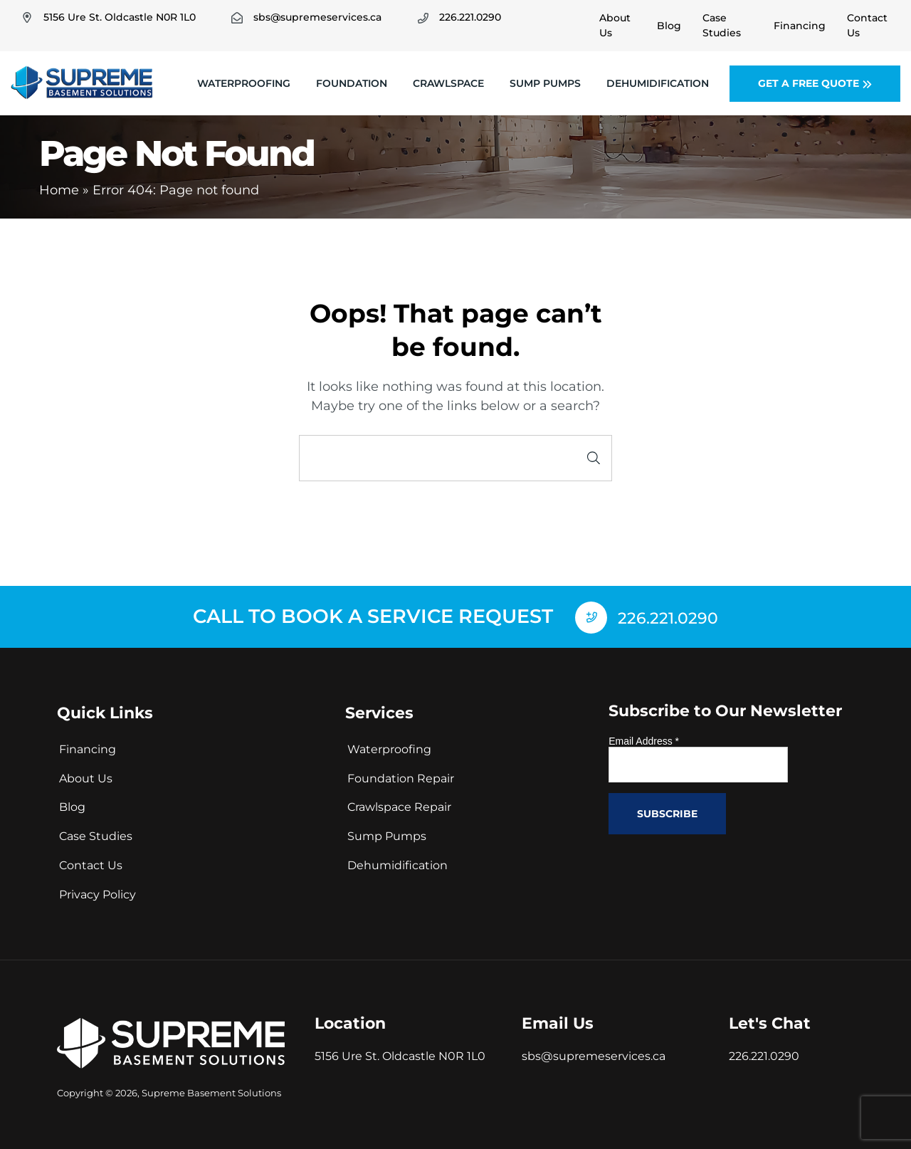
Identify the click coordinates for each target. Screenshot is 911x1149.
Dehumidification (657, 83)
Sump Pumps (545, 83)
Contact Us (90, 864)
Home (59, 190)
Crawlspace (448, 83)
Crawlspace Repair (399, 805)
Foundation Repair (400, 776)
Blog (72, 805)
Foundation (351, 83)
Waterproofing (243, 83)
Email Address (644, 739)
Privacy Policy (97, 893)
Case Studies (95, 834)
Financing (87, 748)
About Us (85, 776)
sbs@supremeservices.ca (593, 1054)
